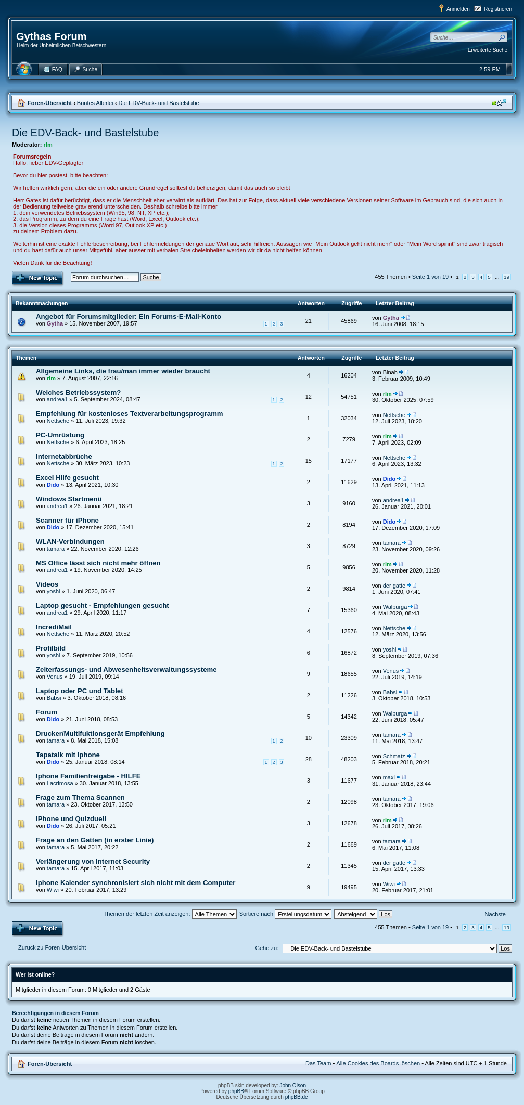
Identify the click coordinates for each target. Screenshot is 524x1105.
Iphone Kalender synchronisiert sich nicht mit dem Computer (135, 883)
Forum (46, 712)
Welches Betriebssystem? (78, 392)
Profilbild (51, 648)
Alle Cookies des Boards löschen (378, 1063)
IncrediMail (54, 627)
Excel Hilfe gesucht (67, 478)
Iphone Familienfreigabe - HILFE (88, 776)
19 (506, 277)
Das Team (318, 1063)
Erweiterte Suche (487, 50)
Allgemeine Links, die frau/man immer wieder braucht (123, 371)
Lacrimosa (60, 783)
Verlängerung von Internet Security (93, 861)
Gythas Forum (51, 36)
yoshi (53, 591)
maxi (389, 777)
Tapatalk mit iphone (68, 755)
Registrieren (498, 9)
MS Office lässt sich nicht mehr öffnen (98, 563)
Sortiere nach (285, 914)
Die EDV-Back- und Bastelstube (158, 103)
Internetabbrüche (64, 456)
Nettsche (58, 421)
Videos (47, 584)
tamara (56, 548)
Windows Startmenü (69, 499)
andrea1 (57, 399)
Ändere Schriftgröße (499, 102)
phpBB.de (296, 1097)
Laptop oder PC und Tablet (79, 691)
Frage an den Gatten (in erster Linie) (95, 840)
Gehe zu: (266, 948)
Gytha (55, 323)
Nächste (495, 914)
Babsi (54, 698)
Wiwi (53, 890)
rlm (48, 144)
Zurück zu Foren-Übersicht (52, 947)
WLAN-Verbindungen (70, 541)
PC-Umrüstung (60, 435)
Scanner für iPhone (67, 520)
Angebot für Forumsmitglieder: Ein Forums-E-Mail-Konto (128, 316)
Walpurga (395, 607)
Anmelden (458, 9)
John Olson (292, 1085)
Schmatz (394, 756)
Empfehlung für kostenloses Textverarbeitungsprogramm (129, 414)
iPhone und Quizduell (71, 819)
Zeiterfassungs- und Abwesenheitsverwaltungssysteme (126, 669)
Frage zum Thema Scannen (80, 797)
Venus (55, 676)
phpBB (236, 1091)
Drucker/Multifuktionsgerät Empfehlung (100, 733)
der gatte (394, 585)
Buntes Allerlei (95, 103)
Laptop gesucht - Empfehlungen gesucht (102, 605)
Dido (53, 485)
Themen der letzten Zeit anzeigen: (170, 914)
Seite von (430, 277)
